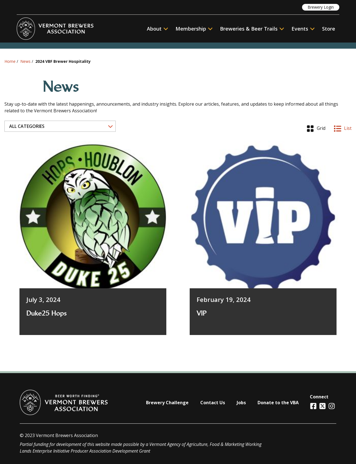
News (25, 61)
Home (10, 61)
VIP (202, 313)
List (343, 128)
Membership (190, 28)
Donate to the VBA (278, 403)
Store (328, 28)
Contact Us (212, 403)
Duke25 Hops (46, 313)
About (157, 28)
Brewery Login (321, 7)
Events (299, 28)
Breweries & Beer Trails (252, 28)
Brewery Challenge (167, 403)
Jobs (241, 403)
